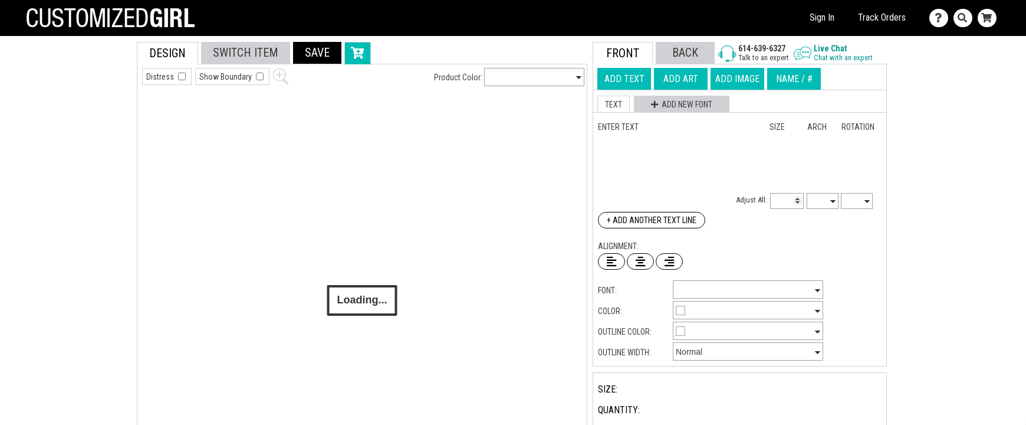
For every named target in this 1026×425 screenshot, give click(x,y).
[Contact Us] (941, 18)
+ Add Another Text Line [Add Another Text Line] (651, 220)
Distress (161, 76)
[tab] (110, 117)
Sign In (822, 17)
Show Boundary (226, 76)
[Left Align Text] (611, 261)
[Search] (965, 18)
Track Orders (882, 17)
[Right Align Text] (669, 261)
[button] (317, 53)
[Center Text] (640, 261)
